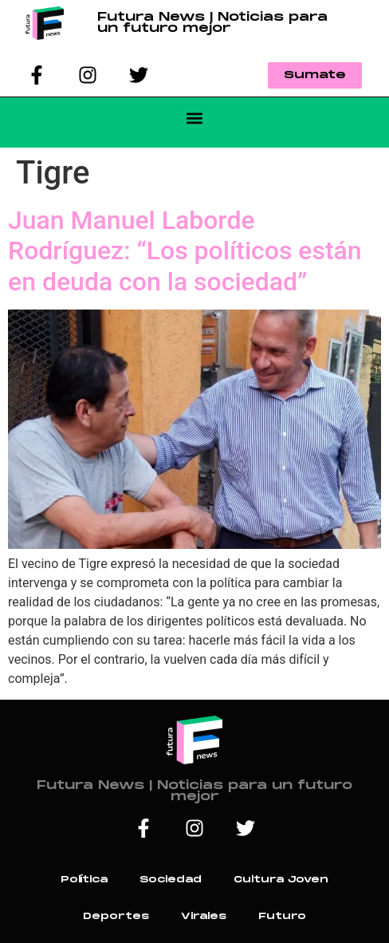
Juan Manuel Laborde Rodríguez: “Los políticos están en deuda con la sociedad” (185, 251)
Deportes (116, 916)
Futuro (282, 916)
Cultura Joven (281, 879)
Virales (203, 916)
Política (84, 879)
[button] (195, 118)
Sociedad (170, 879)
